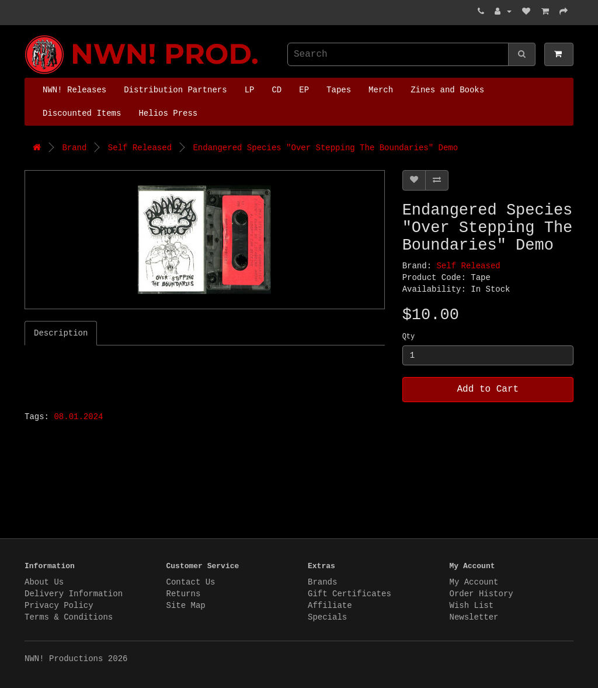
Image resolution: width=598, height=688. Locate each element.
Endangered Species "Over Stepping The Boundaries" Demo (325, 148)
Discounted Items (82, 113)
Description (61, 333)
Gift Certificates (349, 594)
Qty (408, 337)
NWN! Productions (27, 35)
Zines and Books (447, 90)
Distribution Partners (175, 90)
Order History (481, 594)
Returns (183, 594)
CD (276, 90)
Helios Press (167, 113)
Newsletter (474, 617)
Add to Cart (488, 389)
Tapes (338, 90)
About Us (44, 582)
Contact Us (190, 582)
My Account (474, 582)
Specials (327, 617)
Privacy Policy (59, 605)
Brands (322, 582)
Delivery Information (74, 594)
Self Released (140, 148)
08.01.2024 (78, 416)
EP (304, 90)
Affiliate (330, 605)
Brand (74, 148)
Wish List (472, 605)
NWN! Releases (74, 90)
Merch (380, 90)
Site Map (186, 605)
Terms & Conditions (69, 617)
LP (250, 90)
